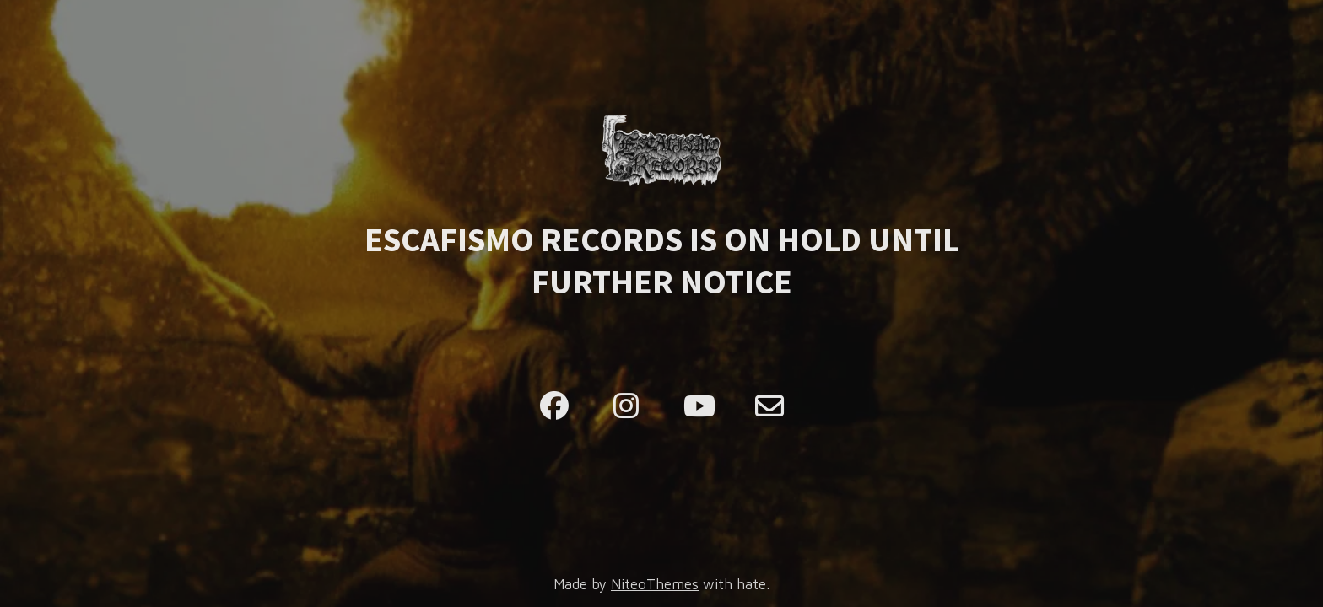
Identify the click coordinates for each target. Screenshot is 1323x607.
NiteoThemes (655, 584)
